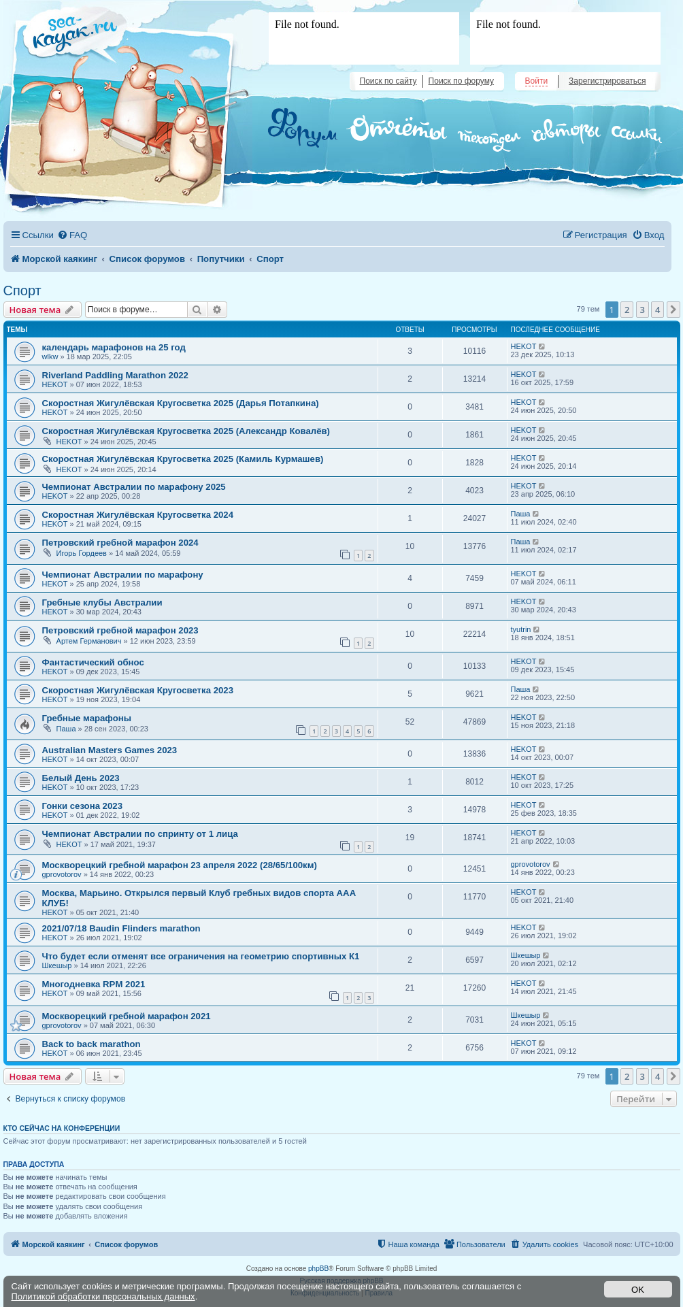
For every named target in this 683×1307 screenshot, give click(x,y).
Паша (521, 514)
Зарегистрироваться (607, 81)
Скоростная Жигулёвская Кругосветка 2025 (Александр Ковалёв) (186, 431)
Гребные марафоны (87, 718)
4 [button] (657, 309)
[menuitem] (72, 235)
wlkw (50, 356)
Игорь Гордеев (81, 553)
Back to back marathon (91, 1044)
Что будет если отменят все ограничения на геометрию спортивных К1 (201, 956)
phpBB (318, 1268)
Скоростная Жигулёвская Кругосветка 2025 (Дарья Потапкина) (180, 403)
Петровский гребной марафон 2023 (120, 630)
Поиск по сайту (388, 81)
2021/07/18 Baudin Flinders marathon (121, 928)
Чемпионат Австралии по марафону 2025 (134, 487)
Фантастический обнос (93, 662)
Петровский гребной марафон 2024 (120, 542)
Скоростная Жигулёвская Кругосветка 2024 (137, 515)
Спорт (22, 290)
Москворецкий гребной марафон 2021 (126, 1016)
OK (637, 1290)
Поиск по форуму (461, 81)
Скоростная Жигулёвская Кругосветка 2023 (137, 690)
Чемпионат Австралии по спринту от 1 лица (140, 834)
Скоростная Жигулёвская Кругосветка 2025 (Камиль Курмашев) (183, 459)
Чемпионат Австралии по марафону (122, 574)
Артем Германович (89, 641)
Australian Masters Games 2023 (110, 750)
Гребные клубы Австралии (102, 602)
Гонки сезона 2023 (82, 806)
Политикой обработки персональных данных (103, 1296)
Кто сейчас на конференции (61, 1128)
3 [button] (642, 309)
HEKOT (524, 346)
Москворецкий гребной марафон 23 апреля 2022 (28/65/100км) (179, 865)
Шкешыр (57, 965)
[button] (673, 309)
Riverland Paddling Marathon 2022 (115, 375)
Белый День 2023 (81, 778)
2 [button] (626, 309)
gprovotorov (62, 874)
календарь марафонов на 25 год (114, 347)
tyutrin (521, 629)
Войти (536, 81)
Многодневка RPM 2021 (94, 984)
